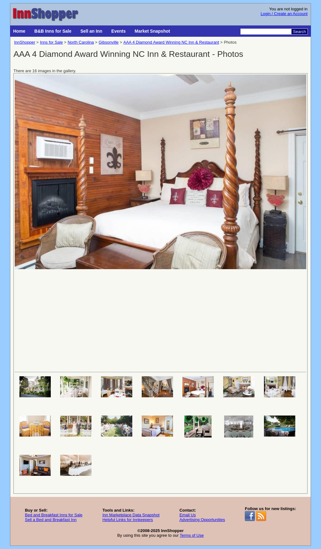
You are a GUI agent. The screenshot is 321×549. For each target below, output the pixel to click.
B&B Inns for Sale (52, 31)
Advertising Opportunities (202, 519)
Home (19, 31)
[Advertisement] (160, 320)
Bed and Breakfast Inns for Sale (53, 515)
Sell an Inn (91, 31)
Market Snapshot (152, 31)
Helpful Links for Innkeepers (128, 519)
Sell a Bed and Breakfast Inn (50, 519)
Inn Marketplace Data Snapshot (131, 515)
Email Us (187, 515)
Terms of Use (192, 535)
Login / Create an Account (284, 13)
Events (118, 31)
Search (299, 31)
